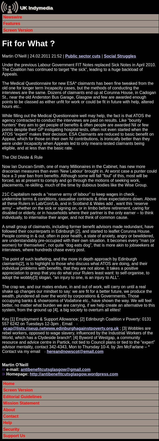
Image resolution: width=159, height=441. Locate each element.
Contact (10, 416)
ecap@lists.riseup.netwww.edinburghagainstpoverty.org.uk (60, 328)
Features (11, 23)
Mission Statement (21, 403)
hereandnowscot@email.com (75, 351)
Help (7, 422)
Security (11, 429)
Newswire (12, 17)
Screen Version (18, 30)
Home (8, 383)
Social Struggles (120, 56)
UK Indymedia (36, 8)
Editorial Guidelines (22, 397)
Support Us (14, 436)
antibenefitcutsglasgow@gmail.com (56, 369)
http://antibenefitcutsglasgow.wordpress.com (74, 374)
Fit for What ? (28, 43)
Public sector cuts (83, 56)
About (9, 410)
